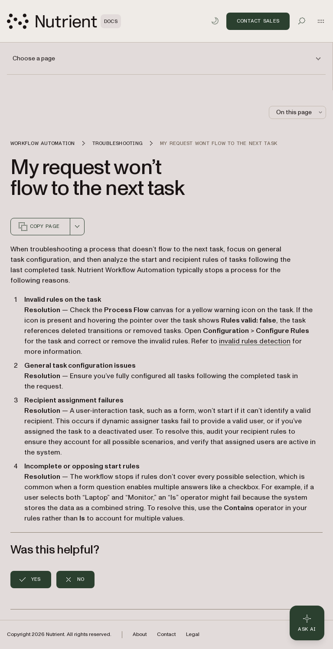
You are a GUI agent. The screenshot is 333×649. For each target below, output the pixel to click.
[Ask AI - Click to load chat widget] (307, 623)
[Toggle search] (301, 21)
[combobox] (77, 226)
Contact (166, 634)
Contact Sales (258, 20)
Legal (192, 634)
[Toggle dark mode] (215, 21)
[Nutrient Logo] (64, 21)
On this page (300, 112)
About (140, 634)
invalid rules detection (255, 341)
